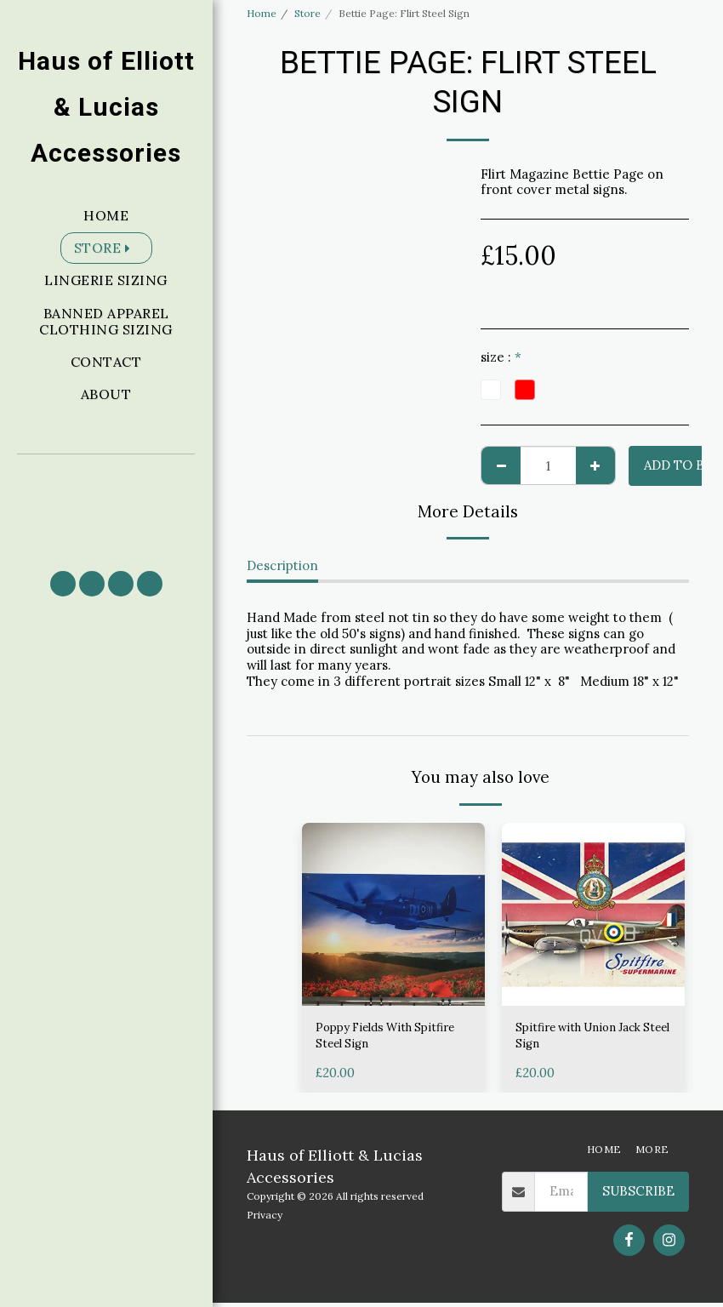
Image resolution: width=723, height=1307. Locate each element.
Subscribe (638, 1195)
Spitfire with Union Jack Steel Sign (587, 1038)
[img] (393, 914)
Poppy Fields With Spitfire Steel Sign (371, 1038)
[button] (106, 505)
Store (307, 13)
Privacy (264, 1219)
